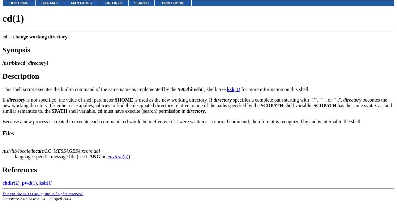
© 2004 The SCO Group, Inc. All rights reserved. (42, 193)
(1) (233, 89)
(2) (10, 183)
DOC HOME (19, 3)
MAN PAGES (81, 3)
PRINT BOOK (173, 3)
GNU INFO (113, 3)
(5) (118, 156)
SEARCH (141, 3)
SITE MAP (49, 3)
